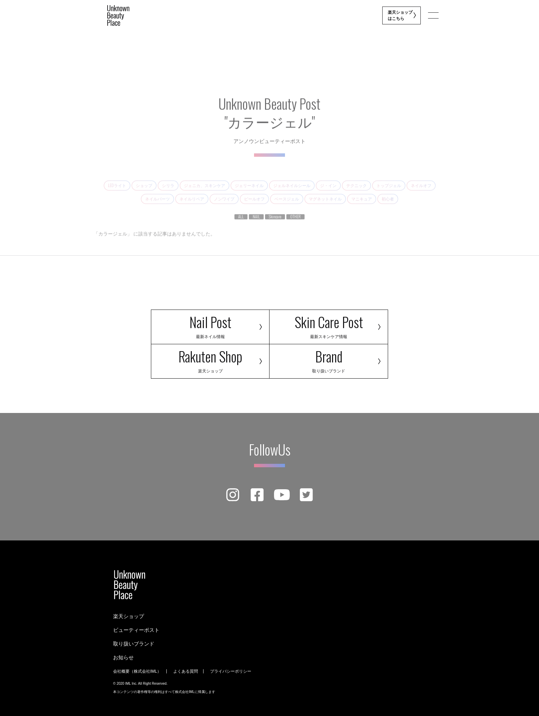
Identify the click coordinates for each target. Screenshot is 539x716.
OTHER (295, 223)
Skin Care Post (328, 325)
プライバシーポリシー (230, 671)
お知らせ (123, 657)
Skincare (275, 223)
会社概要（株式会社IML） (137, 671)
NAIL (256, 223)
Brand (328, 359)
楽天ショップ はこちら (401, 15)
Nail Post (210, 325)
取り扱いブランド (133, 644)
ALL (241, 223)
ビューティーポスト (136, 630)
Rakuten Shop (210, 359)
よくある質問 (185, 671)
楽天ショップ (128, 616)
